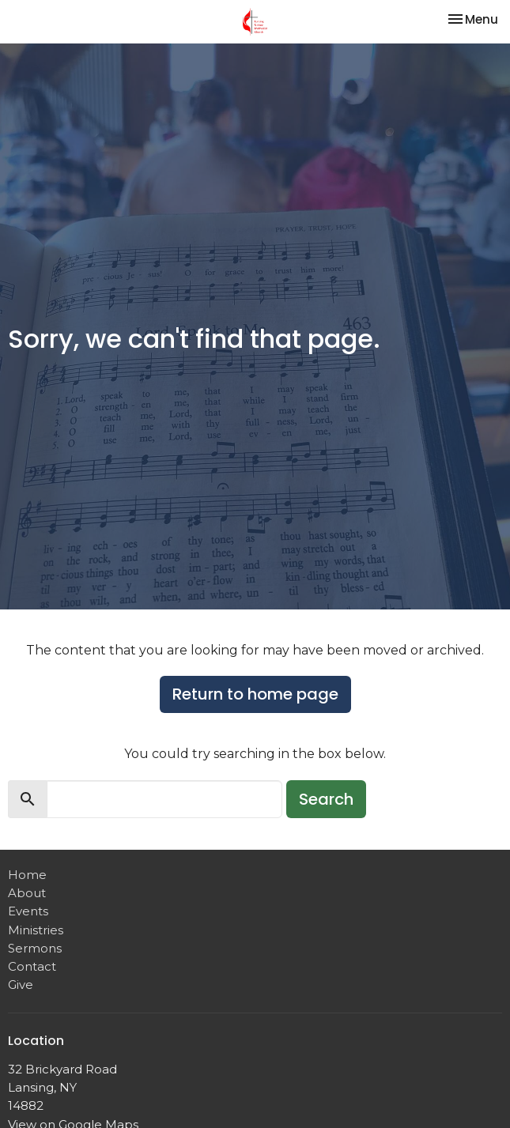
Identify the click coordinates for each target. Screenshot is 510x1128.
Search (326, 799)
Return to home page (255, 694)
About (27, 892)
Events (28, 911)
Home (27, 874)
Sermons (35, 948)
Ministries (35, 929)
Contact (32, 966)
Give (20, 984)
